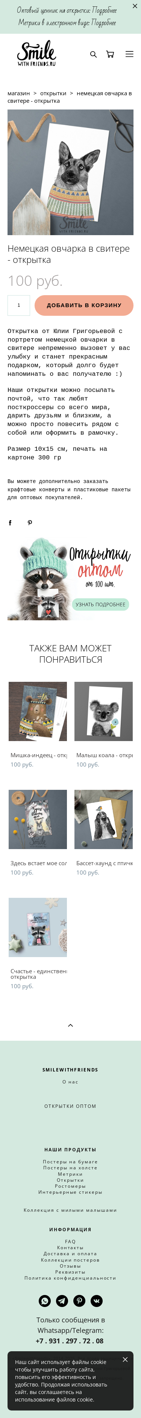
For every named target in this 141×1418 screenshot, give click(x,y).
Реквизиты (70, 1272)
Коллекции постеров (70, 1260)
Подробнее (104, 11)
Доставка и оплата (70, 1253)
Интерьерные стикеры (70, 1192)
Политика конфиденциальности (70, 1278)
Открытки (70, 1180)
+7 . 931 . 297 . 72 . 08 (70, 1340)
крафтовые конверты (36, 490)
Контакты (70, 1247)
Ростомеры (70, 1186)
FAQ (70, 1241)
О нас (70, 1082)
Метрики (70, 1174)
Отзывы (71, 1266)
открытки (53, 93)
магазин (19, 93)
